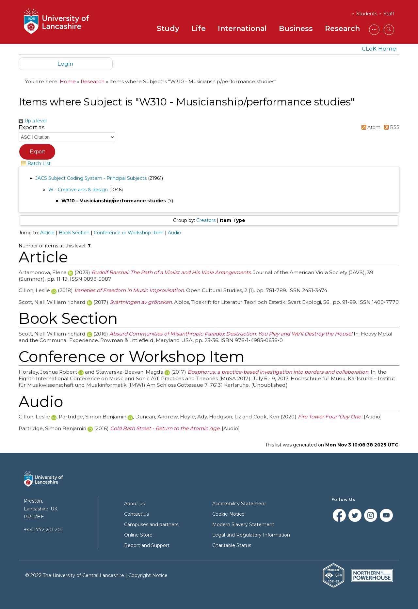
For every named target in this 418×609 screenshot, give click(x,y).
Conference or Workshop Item (129, 233)
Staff (388, 14)
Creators (206, 220)
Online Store (138, 535)
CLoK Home (379, 48)
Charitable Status (231, 545)
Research (342, 28)
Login (65, 63)
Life (198, 28)
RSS (390, 127)
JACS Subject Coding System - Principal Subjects (91, 178)
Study (168, 28)
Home (68, 81)
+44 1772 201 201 (43, 530)
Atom (369, 127)
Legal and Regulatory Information (251, 535)
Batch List (35, 163)
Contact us (136, 514)
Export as (32, 127)
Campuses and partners (151, 524)
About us (134, 504)
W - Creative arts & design (78, 190)
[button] (37, 152)
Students (366, 14)
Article (47, 233)
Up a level (33, 121)
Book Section (74, 233)
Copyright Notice (148, 575)
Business (296, 28)
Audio (174, 233)
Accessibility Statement (239, 504)
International (242, 28)
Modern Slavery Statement (243, 524)
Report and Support (146, 545)
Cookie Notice (228, 514)
